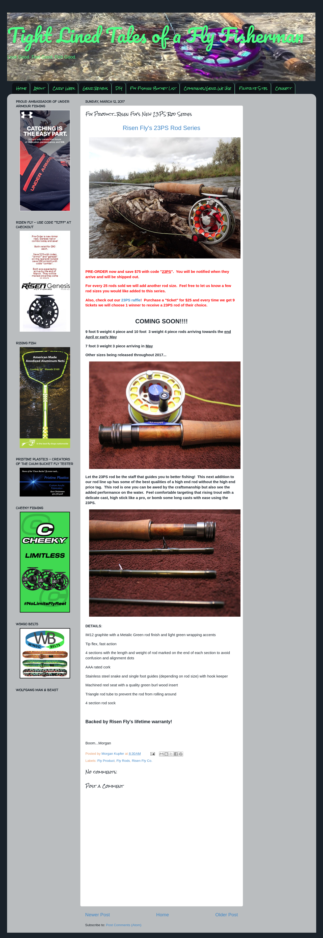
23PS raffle (131, 300)
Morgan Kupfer (113, 753)
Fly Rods (123, 761)
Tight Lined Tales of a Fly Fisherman (155, 34)
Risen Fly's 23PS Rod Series (161, 127)
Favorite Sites (253, 88)
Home (21, 88)
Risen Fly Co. (142, 761)
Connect (283, 88)
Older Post (226, 914)
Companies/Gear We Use (207, 88)
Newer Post (97, 914)
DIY (119, 88)
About (39, 88)
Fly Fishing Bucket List (153, 88)
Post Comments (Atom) (123, 925)
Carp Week (63, 88)
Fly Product (106, 761)
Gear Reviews (95, 88)
